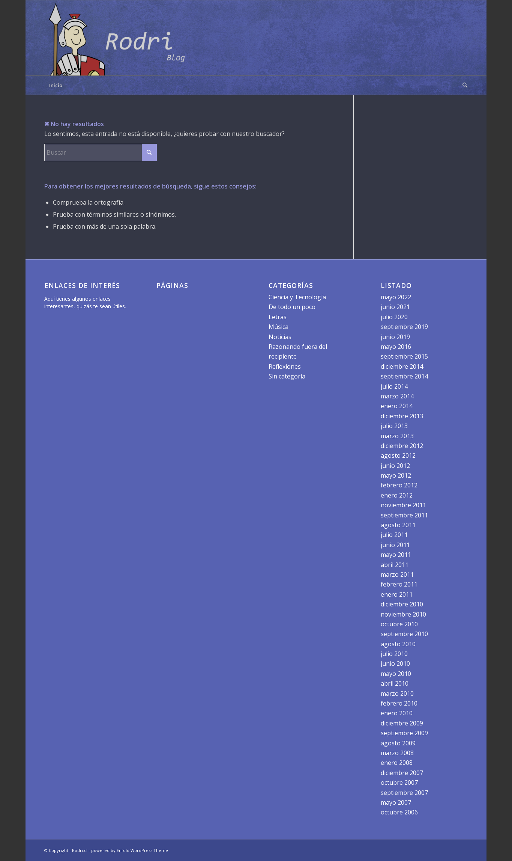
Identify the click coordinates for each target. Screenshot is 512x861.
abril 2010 (394, 683)
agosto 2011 (398, 525)
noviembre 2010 (403, 614)
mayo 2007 (396, 802)
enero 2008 (397, 762)
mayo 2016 (396, 346)
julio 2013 (394, 426)
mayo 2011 (396, 554)
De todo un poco (292, 307)
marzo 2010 (397, 693)
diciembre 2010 (402, 604)
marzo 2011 (397, 574)
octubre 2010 (399, 624)
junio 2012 (395, 465)
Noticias (280, 337)
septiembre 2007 (404, 793)
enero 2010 (397, 713)
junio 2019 (395, 337)
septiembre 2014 (404, 376)
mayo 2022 (396, 297)
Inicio (55, 85)
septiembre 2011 (404, 515)
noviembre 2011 (403, 505)
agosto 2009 (398, 743)
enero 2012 (397, 495)
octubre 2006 (399, 812)
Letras (278, 317)
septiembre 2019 (404, 327)
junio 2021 (395, 307)
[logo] (119, 37)
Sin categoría (287, 376)
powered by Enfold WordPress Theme (129, 850)
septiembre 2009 (404, 733)
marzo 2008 (397, 753)
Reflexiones (285, 366)
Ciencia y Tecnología (297, 297)
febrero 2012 (399, 485)
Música (278, 327)
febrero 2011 (399, 584)
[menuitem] (462, 85)
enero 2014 (397, 406)
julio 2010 (394, 654)
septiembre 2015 (404, 356)
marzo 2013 (397, 436)
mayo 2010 (396, 673)
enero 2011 (397, 594)
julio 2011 (394, 535)
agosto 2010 (398, 644)
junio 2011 (395, 545)
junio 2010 (395, 663)
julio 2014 (394, 386)
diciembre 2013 (402, 416)
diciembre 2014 (402, 366)
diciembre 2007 (402, 773)
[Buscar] (462, 85)
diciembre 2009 (402, 723)
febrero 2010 (399, 703)
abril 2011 (394, 565)
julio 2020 (394, 317)
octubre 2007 (399, 782)
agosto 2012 (398, 455)
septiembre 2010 (404, 634)
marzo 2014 (397, 396)
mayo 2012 (396, 475)
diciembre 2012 (402, 446)
